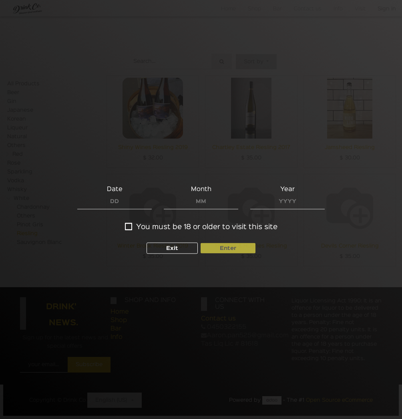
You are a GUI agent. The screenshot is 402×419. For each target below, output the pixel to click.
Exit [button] (172, 248)
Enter (228, 248)
